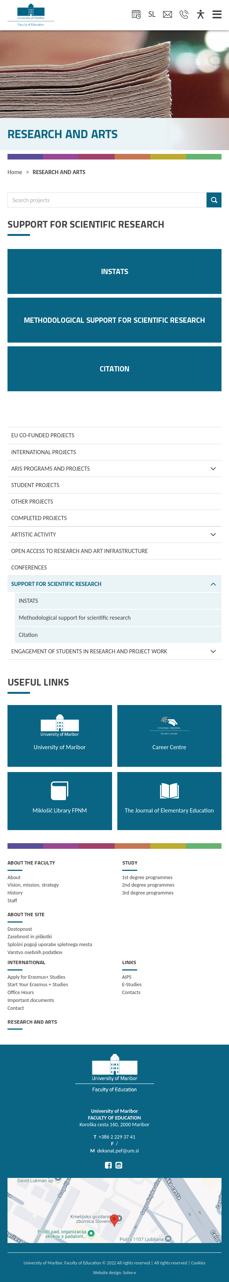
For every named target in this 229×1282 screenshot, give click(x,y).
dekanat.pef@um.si (118, 1151)
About (14, 877)
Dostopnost (19, 929)
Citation (28, 634)
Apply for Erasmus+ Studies (36, 977)
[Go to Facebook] (108, 1165)
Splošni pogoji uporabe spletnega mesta (49, 944)
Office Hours (20, 992)
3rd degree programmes (148, 893)
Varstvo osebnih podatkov (34, 952)
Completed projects (39, 518)
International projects (43, 452)
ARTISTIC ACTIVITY (116, 534)
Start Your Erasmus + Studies (37, 984)
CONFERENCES (29, 567)
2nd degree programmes (148, 885)
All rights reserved (170, 1263)
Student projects (35, 485)
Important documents (30, 1000)
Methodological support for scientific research (75, 617)
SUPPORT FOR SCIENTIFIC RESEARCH (116, 584)
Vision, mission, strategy (33, 885)
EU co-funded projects (42, 435)
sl (152, 14)
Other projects (32, 501)
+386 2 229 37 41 (117, 1137)
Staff (12, 900)
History (14, 893)
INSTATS (28, 600)
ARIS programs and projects (116, 469)
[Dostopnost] (200, 15)
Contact (15, 1008)
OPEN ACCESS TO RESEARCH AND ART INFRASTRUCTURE (79, 551)
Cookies (198, 1263)
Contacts (131, 992)
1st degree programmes (147, 877)
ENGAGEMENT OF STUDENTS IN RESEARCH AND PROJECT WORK (116, 651)
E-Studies (132, 984)
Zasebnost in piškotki (29, 936)
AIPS (127, 977)
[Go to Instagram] (118, 1165)
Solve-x (129, 1272)
